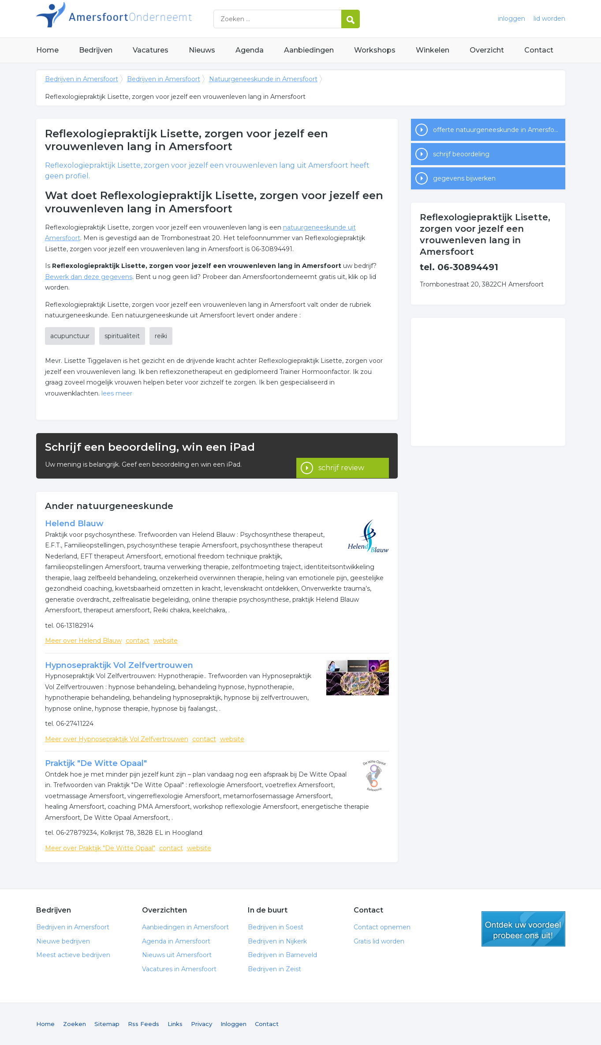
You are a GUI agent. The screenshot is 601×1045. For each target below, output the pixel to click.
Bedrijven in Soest (275, 927)
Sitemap (106, 1023)
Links (175, 1023)
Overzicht (487, 50)
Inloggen (233, 1023)
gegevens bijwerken (464, 178)
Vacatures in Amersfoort (179, 969)
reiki (161, 336)
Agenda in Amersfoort (176, 941)
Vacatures (150, 50)
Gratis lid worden (379, 941)
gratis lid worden (523, 929)
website (165, 641)
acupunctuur (70, 336)
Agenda (249, 50)
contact (137, 641)
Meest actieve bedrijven (73, 955)
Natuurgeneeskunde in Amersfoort (263, 79)
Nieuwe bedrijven (63, 941)
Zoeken (74, 1023)
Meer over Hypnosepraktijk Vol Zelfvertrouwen (116, 739)
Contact (538, 50)
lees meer (116, 393)
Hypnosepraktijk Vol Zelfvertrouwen (119, 665)
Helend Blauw (74, 523)
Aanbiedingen (309, 50)
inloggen (511, 19)
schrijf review (341, 456)
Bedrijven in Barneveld (282, 955)
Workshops (375, 50)
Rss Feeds (143, 1023)
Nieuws (202, 50)
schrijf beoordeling (461, 154)
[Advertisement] (488, 382)
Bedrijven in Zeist (274, 969)
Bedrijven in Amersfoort (146, 18)
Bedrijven (95, 50)
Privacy (201, 1023)
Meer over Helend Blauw (83, 641)
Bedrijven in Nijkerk (277, 941)
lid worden (549, 19)
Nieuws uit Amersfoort (177, 955)
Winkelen (432, 50)
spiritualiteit (122, 336)
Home (47, 50)
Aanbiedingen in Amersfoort (185, 927)
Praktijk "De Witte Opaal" (96, 763)
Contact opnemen (382, 927)
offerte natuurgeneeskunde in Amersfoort (498, 130)
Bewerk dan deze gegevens (88, 277)
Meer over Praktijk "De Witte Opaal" (100, 848)
